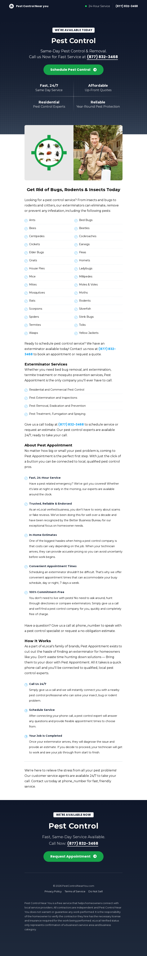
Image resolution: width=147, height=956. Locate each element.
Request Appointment (73, 856)
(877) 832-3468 (127, 6)
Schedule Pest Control (73, 69)
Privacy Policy (53, 891)
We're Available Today (73, 30)
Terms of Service (75, 891)
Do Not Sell (95, 891)
